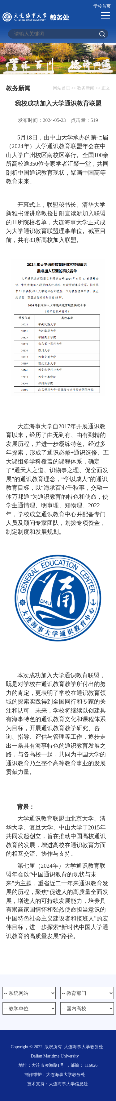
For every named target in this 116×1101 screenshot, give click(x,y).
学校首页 (102, 6)
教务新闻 (85, 88)
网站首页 (61, 88)
